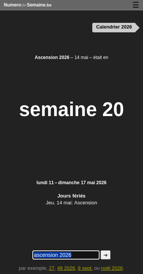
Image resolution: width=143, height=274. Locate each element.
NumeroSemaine (27, 5)
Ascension (85, 203)
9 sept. (85, 268)
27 (51, 268)
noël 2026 (112, 268)
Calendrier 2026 (114, 27)
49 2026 (66, 268)
